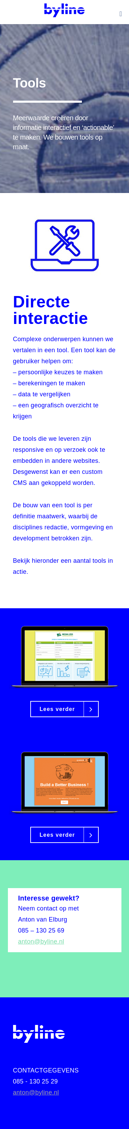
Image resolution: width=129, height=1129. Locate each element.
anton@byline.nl (41, 941)
